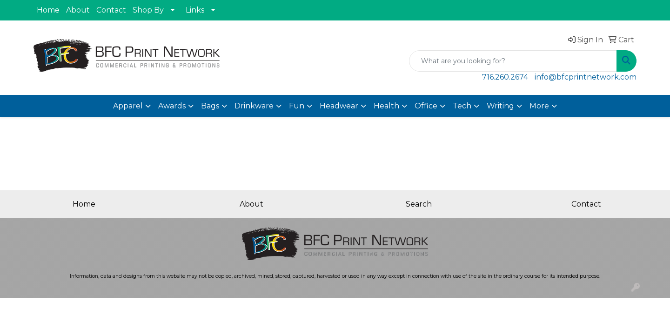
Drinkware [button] (254, 105)
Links (195, 10)
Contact (111, 10)
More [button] (539, 105)
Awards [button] (172, 105)
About (78, 10)
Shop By (148, 10)
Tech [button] (462, 105)
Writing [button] (500, 105)
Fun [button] (296, 105)
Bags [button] (210, 105)
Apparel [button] (128, 105)
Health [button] (386, 105)
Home (48, 10)
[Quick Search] (513, 61)
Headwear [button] (339, 105)
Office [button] (426, 105)
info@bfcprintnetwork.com (585, 77)
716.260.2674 (505, 77)
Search (419, 204)
